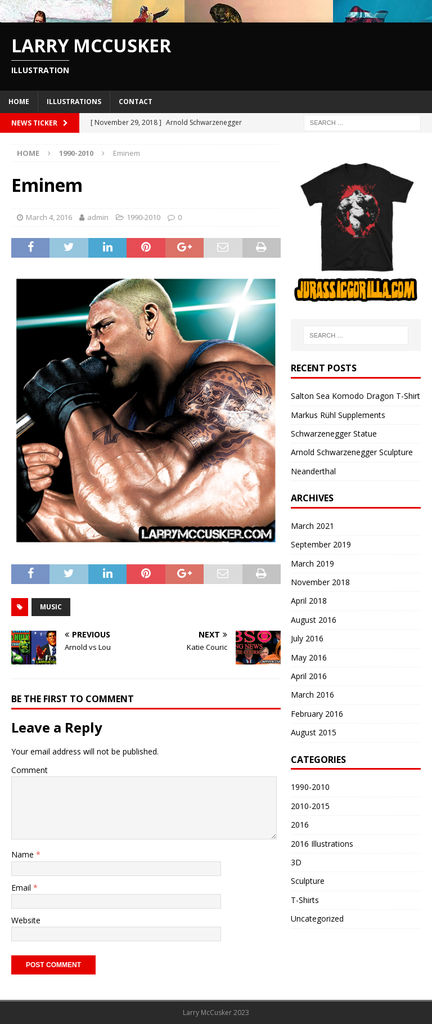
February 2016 (317, 713)
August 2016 (313, 619)
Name (23, 854)
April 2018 (309, 600)
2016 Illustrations (322, 843)
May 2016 (309, 657)
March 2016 (312, 694)
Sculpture (308, 880)
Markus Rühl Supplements (338, 415)
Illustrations (74, 101)
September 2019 (321, 544)
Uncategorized (317, 918)
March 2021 (312, 525)
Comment (29, 770)
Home (18, 101)
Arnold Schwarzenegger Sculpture (352, 452)
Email (22, 887)
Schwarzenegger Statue (334, 433)
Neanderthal (313, 471)
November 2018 (320, 582)
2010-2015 (310, 806)
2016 (300, 824)
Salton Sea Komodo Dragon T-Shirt (355, 395)
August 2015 (313, 732)
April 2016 (309, 676)
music (51, 607)
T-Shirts (305, 900)
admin (98, 217)
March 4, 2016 (49, 217)
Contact (135, 101)
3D (296, 862)
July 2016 (307, 638)
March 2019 (312, 563)
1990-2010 (143, 217)
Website (25, 920)
